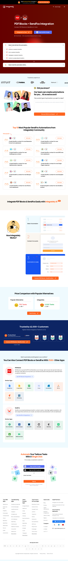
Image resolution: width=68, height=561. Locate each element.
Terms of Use (36, 485)
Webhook (24, 508)
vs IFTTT (46, 531)
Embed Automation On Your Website (58, 505)
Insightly (5, 510)
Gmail (23, 511)
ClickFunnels (14, 524)
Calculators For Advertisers (58, 518)
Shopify (24, 513)
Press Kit (45, 520)
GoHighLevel (14, 514)
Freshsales (5, 513)
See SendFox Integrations (24, 415)
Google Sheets (25, 506)
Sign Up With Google (42, 32)
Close (4, 518)
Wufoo (33, 516)
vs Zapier (46, 526)
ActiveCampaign (15, 506)
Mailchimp (13, 521)
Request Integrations (46, 512)
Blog (44, 502)
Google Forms (35, 509)
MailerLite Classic (15, 526)
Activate (28, 138)
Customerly (5, 533)
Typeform (34, 514)
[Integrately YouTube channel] (63, 525)
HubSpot (13, 511)
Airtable (24, 528)
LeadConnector (14, 509)
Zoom (23, 530)
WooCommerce (25, 518)
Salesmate (5, 525)
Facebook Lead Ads (15, 504)
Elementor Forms (35, 504)
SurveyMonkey (35, 521)
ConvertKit (13, 529)
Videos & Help (47, 515)
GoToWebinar (14, 519)
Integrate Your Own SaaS (57, 502)
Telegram (24, 533)
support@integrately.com (58, 528)
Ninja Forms (34, 526)
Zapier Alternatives (46, 508)
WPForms (34, 524)
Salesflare (5, 523)
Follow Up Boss (5, 507)
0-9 (5, 546)
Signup (45, 518)
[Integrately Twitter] (54, 525)
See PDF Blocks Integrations (25, 376)
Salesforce (5, 504)
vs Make (45, 529)
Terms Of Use (50, 553)
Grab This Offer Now (43, 2)
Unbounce (34, 519)
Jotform (33, 511)
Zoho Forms (34, 531)
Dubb (4, 530)
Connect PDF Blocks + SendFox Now (45, 278)
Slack (23, 520)
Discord (24, 525)
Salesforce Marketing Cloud (15, 532)
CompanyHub (6, 515)
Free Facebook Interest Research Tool (57, 515)
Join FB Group (59, 521)
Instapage (34, 529)
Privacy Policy (43, 553)
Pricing (45, 505)
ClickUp (24, 515)
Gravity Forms (35, 506)
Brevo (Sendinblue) (15, 516)
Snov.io (4, 528)
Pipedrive (5, 520)
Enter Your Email (27, 475)
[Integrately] (8, 6)
